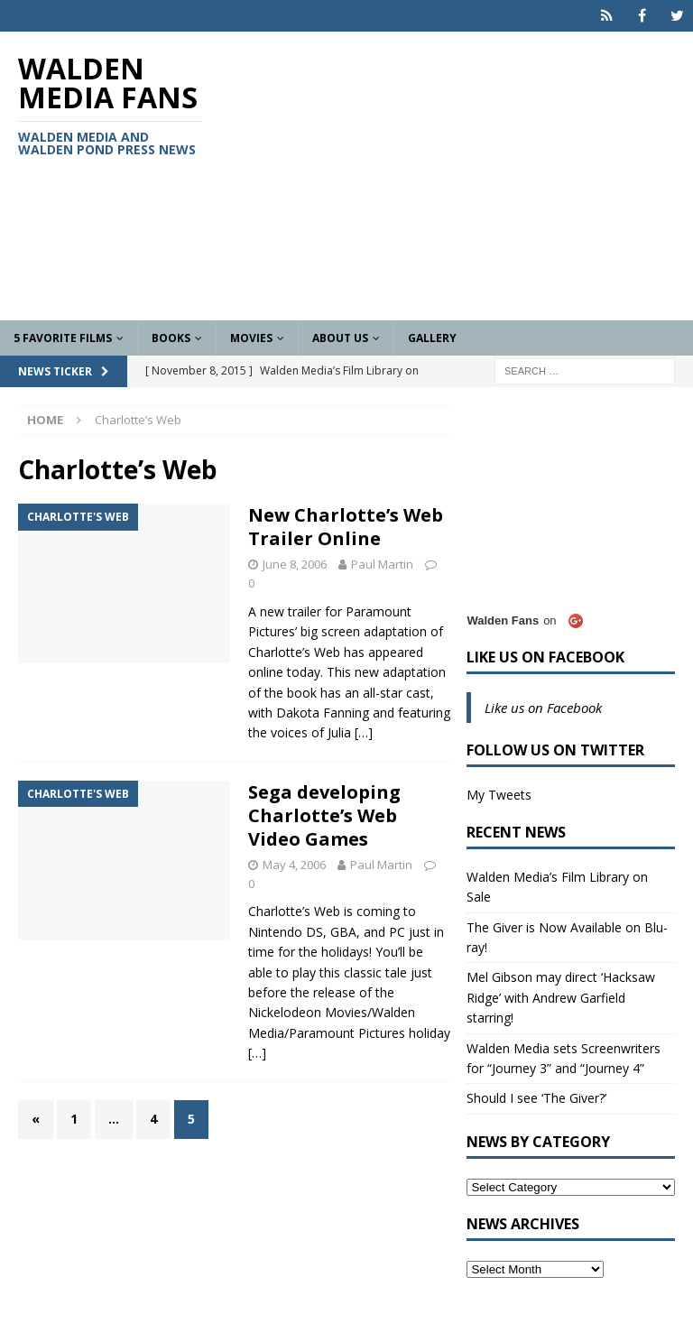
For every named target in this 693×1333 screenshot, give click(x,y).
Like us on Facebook (545, 657)
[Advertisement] (464, 176)
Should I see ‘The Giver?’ (536, 1097)
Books (171, 338)
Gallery (432, 338)
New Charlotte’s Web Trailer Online (345, 527)
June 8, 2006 (295, 564)
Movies (251, 338)
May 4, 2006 (294, 864)
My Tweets (499, 794)
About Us (340, 338)
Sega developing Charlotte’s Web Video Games (324, 815)
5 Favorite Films (63, 338)
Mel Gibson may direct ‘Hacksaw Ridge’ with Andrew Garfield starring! (561, 997)
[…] (364, 732)
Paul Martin (382, 564)
